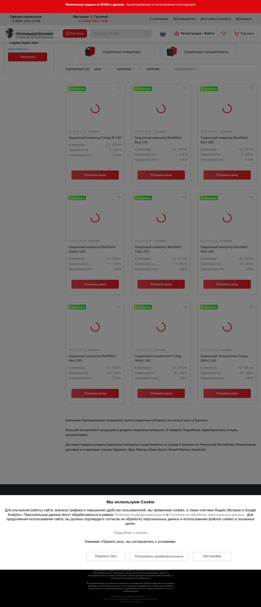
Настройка (212, 556)
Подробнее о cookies (130, 533)
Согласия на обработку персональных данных (207, 515)
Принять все (106, 556)
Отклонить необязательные (159, 556)
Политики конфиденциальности (139, 515)
